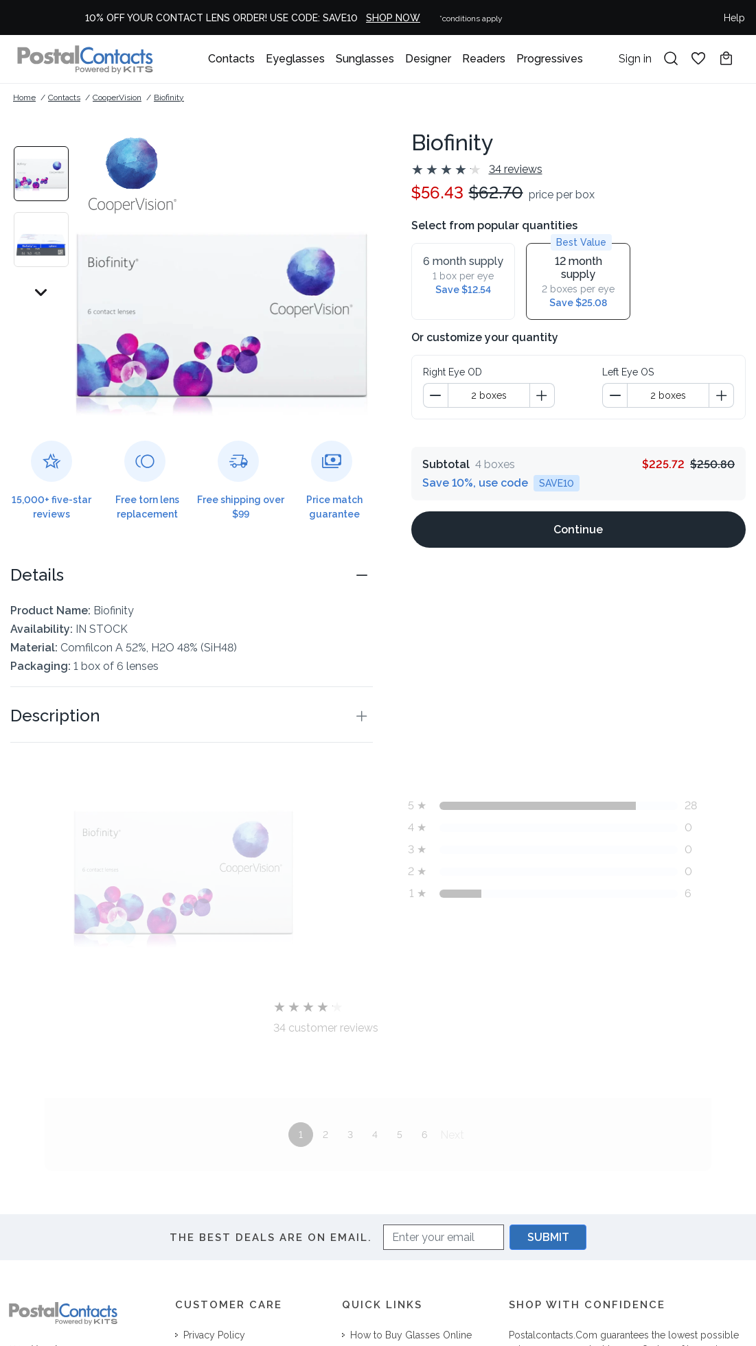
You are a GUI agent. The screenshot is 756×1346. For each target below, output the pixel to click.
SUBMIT (548, 1237)
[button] (191, 575)
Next (452, 1134)
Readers (483, 58)
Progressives (549, 58)
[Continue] (578, 507)
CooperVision (117, 97)
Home (24, 97)
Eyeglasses (295, 58)
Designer (428, 58)
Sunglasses (365, 58)
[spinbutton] (489, 373)
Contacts (231, 58)
